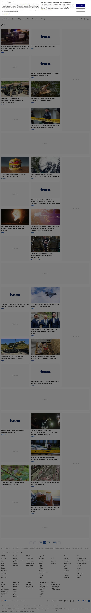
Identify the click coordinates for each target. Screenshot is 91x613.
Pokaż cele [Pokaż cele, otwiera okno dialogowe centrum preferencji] (80, 7)
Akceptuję (81, 3)
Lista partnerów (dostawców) (46, 7)
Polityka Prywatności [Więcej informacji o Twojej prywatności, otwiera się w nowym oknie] (6, 11)
